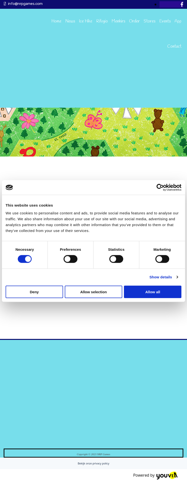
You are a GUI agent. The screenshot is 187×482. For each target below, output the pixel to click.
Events (165, 21)
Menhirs (118, 21)
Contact (174, 46)
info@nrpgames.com (25, 3)
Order (134, 21)
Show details (161, 277)
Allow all (152, 292)
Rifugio (102, 21)
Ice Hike (85, 21)
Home (56, 21)
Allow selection (93, 292)
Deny (34, 292)
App (178, 21)
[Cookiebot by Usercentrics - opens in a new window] (160, 187)
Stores (149, 21)
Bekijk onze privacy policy (93, 463)
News (70, 21)
